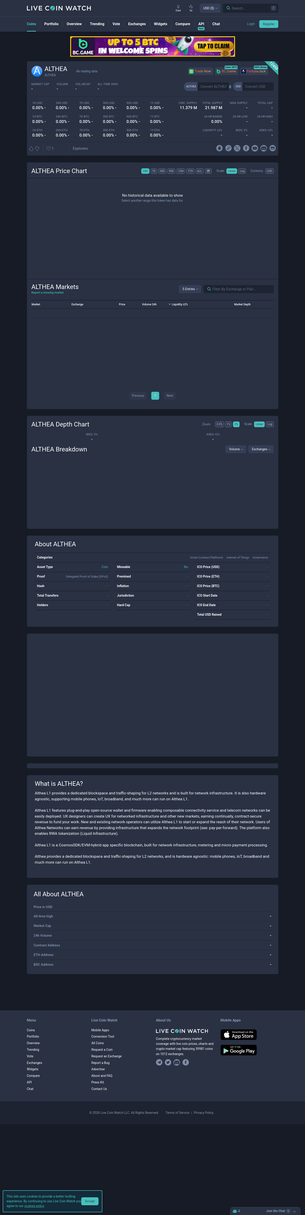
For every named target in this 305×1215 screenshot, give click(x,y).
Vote (30, 1056)
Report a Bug (100, 1063)
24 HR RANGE (213, 116)
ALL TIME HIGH (108, 84)
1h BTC (37, 116)
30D (162, 171)
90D (171, 171)
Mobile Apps (100, 1030)
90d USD (132, 103)
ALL (199, 171)
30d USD (109, 103)
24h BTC (61, 116)
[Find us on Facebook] (185, 1062)
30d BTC (108, 116)
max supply (238, 103)
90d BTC (132, 116)
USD (269, 171)
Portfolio (33, 1036)
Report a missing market (47, 292)
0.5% (219, 424)
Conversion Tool (102, 1036)
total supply (212, 103)
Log (242, 171)
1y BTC (155, 116)
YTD (190, 171)
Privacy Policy (203, 1113)
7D (154, 171)
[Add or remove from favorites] (56, 149)
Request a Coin (102, 1049)
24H (145, 171)
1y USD (155, 103)
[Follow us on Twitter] (167, 1062)
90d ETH (132, 130)
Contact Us (99, 1089)
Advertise (98, 1069)
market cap (40, 84)
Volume (234, 449)
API (29, 1082)
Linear (231, 171)
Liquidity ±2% (212, 130)
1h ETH (37, 130)
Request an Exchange (106, 1056)
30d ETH (109, 130)
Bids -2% (242, 130)
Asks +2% (266, 130)
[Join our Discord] (176, 1062)
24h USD (62, 103)
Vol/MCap (82, 84)
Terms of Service (178, 1113)
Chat (30, 1089)
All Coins (97, 1043)
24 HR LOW (240, 116)
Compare (33, 1076)
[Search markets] (207, 289)
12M (180, 171)
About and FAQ (102, 1076)
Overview (33, 1043)
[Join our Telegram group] (160, 1062)
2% (236, 424)
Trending (33, 1049)
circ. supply (188, 103)
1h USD (37, 103)
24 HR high (265, 116)
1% (228, 424)
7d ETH (84, 130)
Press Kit (97, 1082)
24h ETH (62, 130)
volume (62, 84)
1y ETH (155, 130)
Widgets (32, 1069)
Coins (31, 1030)
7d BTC (84, 116)
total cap (265, 103)
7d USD (84, 103)
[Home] (185, 1031)
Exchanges (259, 449)
